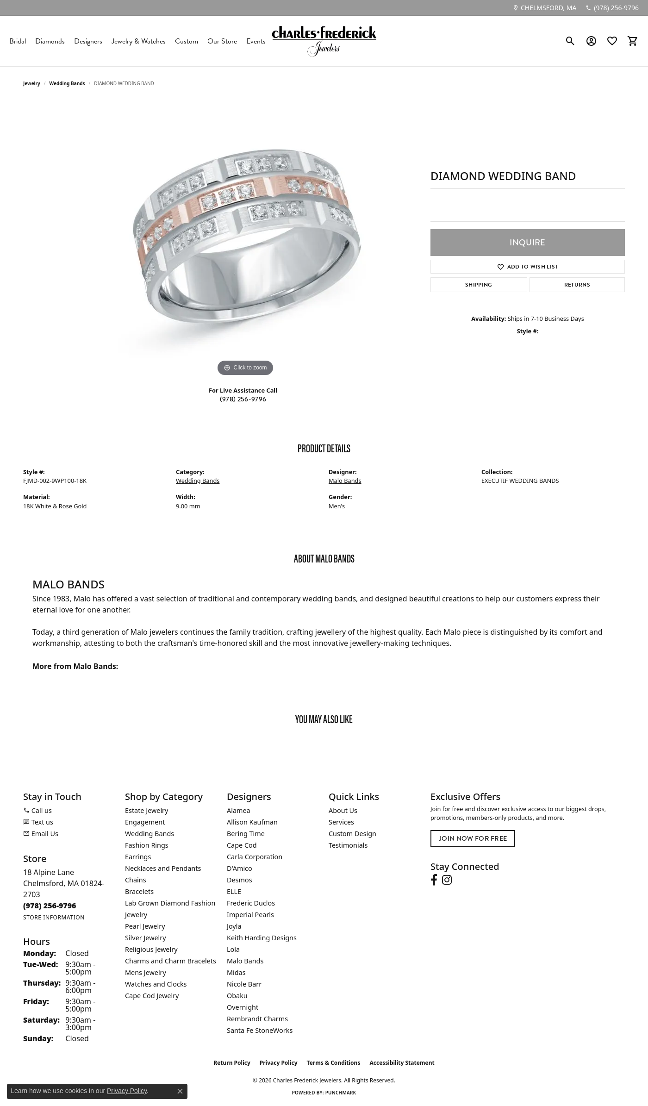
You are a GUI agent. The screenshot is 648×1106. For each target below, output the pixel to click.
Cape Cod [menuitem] (242, 845)
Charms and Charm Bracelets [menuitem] (170, 960)
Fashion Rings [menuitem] (146, 845)
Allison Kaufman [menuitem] (252, 822)
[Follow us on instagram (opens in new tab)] (447, 880)
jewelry (31, 83)
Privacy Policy (279, 1063)
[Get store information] (54, 917)
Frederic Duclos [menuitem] (251, 903)
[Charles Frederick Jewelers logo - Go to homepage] (324, 41)
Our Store (222, 41)
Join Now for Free (473, 838)
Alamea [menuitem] (238, 810)
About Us (343, 810)
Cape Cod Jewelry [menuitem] (152, 995)
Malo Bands (345, 480)
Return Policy (231, 1063)
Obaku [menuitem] (237, 995)
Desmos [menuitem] (239, 879)
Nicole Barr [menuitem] (244, 984)
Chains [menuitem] (135, 879)
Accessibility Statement (401, 1063)
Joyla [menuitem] (234, 926)
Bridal (17, 41)
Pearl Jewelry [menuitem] (145, 926)
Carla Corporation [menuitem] (254, 856)
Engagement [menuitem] (145, 822)
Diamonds (50, 41)
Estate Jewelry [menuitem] (146, 810)
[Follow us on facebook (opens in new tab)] (433, 880)
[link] (544, 8)
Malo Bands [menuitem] (245, 960)
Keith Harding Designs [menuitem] (262, 937)
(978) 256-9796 (243, 399)
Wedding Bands (67, 83)
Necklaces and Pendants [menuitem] (163, 868)
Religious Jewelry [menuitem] (151, 949)
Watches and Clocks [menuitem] (156, 984)
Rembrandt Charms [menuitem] (257, 1018)
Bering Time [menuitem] (246, 833)
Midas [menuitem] (236, 972)
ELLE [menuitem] (234, 891)
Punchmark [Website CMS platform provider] (340, 1092)
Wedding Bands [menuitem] (149, 833)
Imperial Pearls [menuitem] (250, 914)
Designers (88, 41)
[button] (570, 41)
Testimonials (348, 845)
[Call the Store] (49, 905)
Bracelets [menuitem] (139, 891)
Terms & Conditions (334, 1063)
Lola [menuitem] (233, 949)
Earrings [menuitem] (138, 856)
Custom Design (352, 833)
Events (256, 41)
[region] (245, 240)
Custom (186, 41)
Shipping (478, 285)
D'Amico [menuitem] (239, 868)
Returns (577, 285)
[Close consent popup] (180, 1091)
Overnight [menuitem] (242, 1007)
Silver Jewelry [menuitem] (145, 937)
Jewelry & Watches (139, 41)
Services (341, 822)
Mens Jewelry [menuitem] (145, 972)
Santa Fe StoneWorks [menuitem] (260, 1030)
